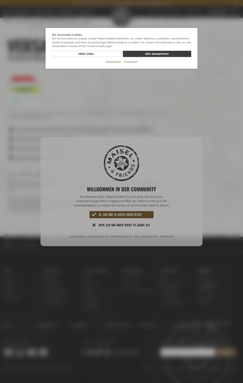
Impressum (131, 61)
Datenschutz (113, 61)
